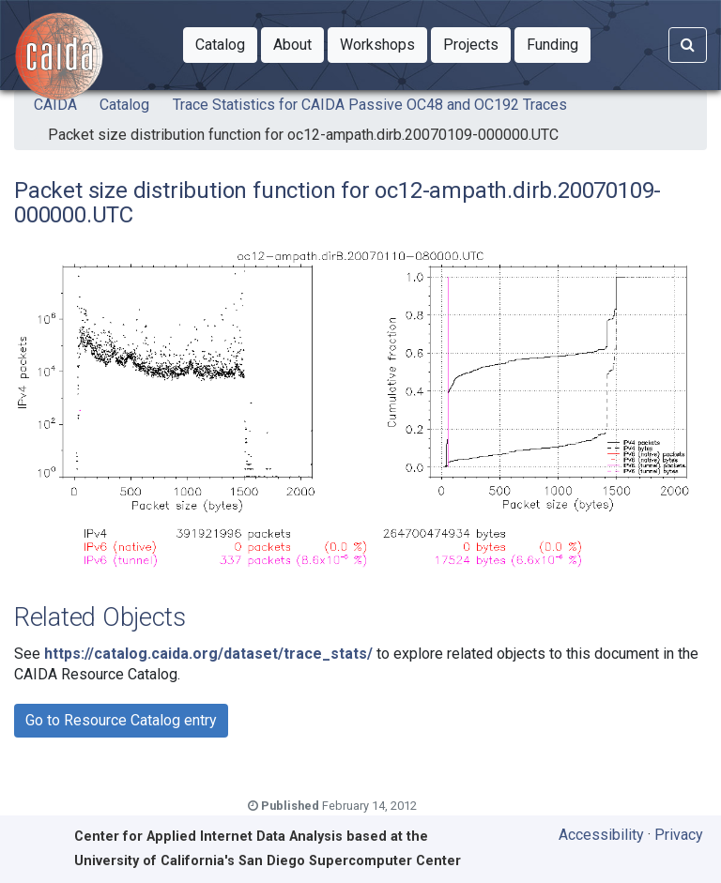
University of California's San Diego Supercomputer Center (267, 861)
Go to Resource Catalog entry (121, 720)
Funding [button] (559, 43)
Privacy (678, 835)
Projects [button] (477, 43)
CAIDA (55, 105)
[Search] (687, 45)
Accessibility (601, 835)
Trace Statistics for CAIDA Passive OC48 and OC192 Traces (370, 105)
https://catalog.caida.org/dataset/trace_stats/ (208, 653)
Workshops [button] (383, 43)
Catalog (124, 105)
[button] (220, 45)
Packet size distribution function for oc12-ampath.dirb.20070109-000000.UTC (303, 135)
